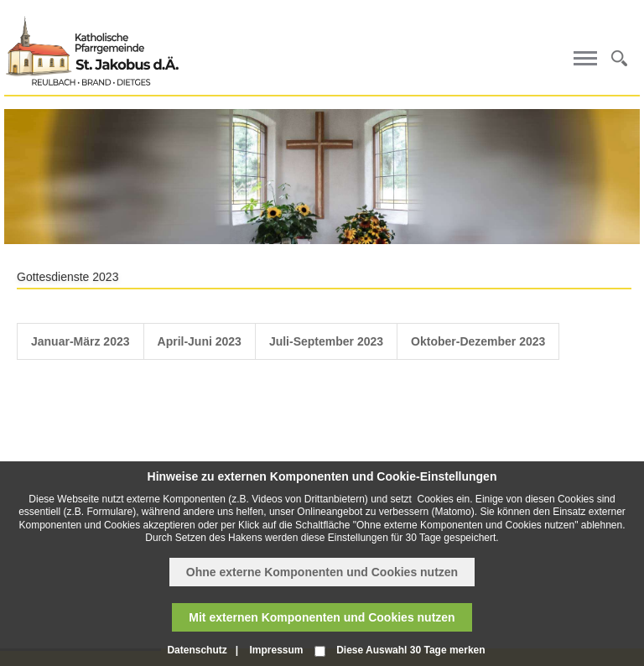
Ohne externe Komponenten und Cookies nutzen (322, 572)
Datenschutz (196, 650)
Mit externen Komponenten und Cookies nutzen (321, 617)
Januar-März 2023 (80, 341)
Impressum (276, 650)
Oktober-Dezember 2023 (478, 341)
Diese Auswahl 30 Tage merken (410, 650)
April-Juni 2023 (200, 341)
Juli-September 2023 (326, 341)
